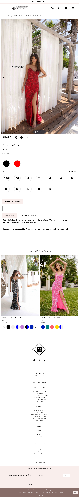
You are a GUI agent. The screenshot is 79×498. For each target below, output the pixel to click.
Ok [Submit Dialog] (75, 492)
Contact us (39, 449)
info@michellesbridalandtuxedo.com (39, 468)
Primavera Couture (23, 16)
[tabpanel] (39, 76)
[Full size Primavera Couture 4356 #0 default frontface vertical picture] (39, 76)
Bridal (39, 430)
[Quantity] (8, 208)
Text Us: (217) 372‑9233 (39, 382)
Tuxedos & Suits (39, 436)
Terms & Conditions (39, 462)
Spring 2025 (40, 16)
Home (7, 16)
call (20, 222)
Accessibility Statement (39, 460)
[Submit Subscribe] (66, 475)
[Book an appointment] (39, 1)
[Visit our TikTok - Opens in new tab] (44, 360)
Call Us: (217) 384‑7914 (39, 379)
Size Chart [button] (72, 171)
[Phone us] (52, 8)
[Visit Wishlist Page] (66, 8)
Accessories (39, 439)
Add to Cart (10, 215)
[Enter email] (53, 475)
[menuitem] (6, 8)
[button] (6, 8)
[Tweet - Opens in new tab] (15, 137)
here (43, 495)
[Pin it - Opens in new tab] (21, 137)
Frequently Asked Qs (39, 454)
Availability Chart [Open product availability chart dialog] (13, 201)
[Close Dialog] (3, 492)
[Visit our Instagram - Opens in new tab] (39, 360)
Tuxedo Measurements (39, 456)
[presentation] (20, 285)
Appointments (39, 447)
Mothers (39, 434)
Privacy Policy (39, 458)
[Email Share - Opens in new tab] (27, 137)
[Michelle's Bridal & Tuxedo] (20, 7)
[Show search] (59, 8)
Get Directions (39, 452)
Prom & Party (39, 432)
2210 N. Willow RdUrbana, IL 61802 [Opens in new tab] (39, 375)
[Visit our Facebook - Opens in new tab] (34, 360)
